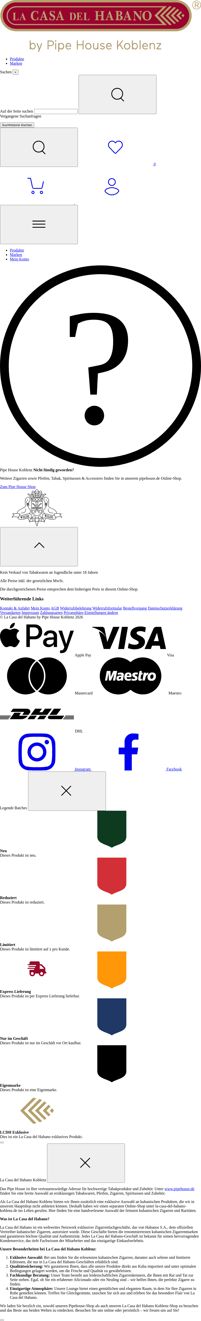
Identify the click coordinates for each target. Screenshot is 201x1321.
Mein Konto (40, 608)
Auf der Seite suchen (17, 111)
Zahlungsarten (51, 613)
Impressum (30, 613)
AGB (55, 608)
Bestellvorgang (135, 608)
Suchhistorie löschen (17, 125)
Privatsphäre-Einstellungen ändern (91, 613)
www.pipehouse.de (180, 1189)
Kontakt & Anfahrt (15, 608)
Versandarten (10, 613)
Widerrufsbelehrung (75, 608)
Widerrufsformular (107, 608)
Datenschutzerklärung (165, 608)
